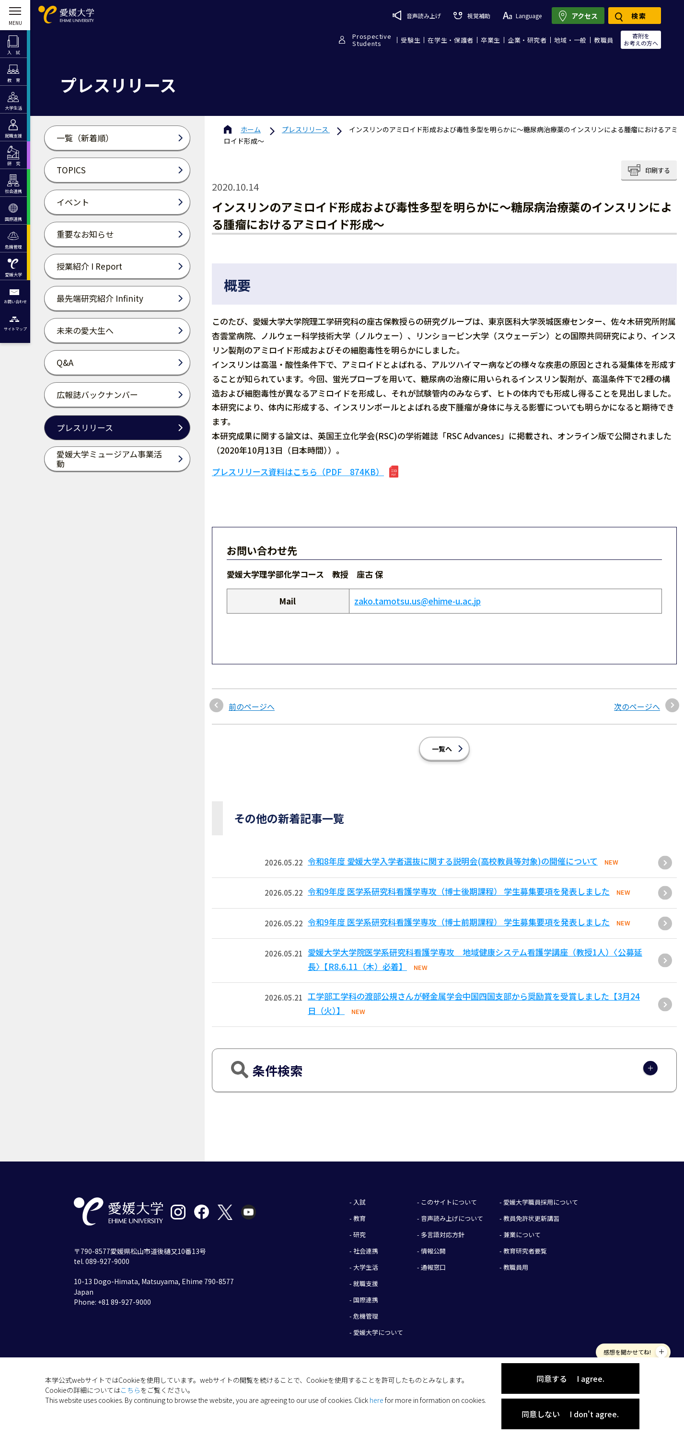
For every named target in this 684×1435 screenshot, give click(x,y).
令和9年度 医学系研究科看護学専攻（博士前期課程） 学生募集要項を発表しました (459, 922)
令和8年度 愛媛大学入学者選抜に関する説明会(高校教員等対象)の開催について (453, 861)
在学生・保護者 (451, 40)
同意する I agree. (570, 1378)
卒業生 (490, 40)
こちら (130, 1390)
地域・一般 (570, 40)
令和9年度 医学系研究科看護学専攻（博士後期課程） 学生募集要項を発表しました (459, 891)
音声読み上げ (417, 15)
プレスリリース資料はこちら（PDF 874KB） (298, 472)
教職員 (604, 40)
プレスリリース (306, 129)
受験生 (410, 40)
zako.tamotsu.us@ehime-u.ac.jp (417, 601)
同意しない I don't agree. (570, 1414)
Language (522, 15)
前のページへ (252, 706)
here (376, 1400)
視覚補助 (471, 15)
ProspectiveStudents (371, 40)
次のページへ (637, 706)
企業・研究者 (527, 40)
